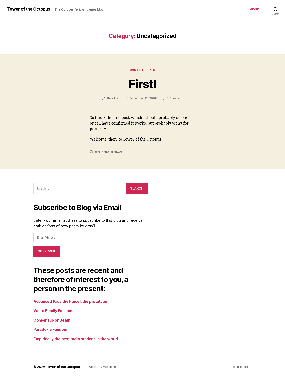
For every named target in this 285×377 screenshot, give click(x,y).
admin (115, 98)
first (97, 152)
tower (118, 152)
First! (142, 84)
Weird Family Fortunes (53, 310)
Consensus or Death (51, 320)
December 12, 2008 (143, 98)
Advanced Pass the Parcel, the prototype (70, 301)
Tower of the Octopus (28, 9)
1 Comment (175, 98)
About (254, 9)
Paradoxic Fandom (50, 329)
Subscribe (47, 251)
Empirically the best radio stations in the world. (76, 339)
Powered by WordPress (101, 367)
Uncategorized (142, 70)
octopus (107, 152)
